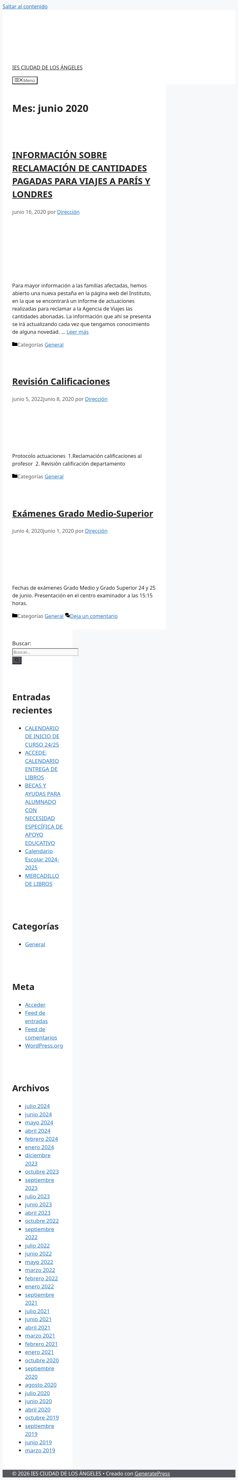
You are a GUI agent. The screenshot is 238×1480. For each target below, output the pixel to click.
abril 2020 (37, 1409)
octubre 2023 (42, 1171)
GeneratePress (152, 1473)
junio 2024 (38, 1114)
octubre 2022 (42, 1220)
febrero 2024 (41, 1138)
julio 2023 (37, 1196)
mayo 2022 (39, 1262)
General (54, 344)
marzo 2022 (40, 1270)
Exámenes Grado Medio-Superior (82, 513)
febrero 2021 (41, 1344)
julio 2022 (37, 1245)
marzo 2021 (40, 1335)
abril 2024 (37, 1130)
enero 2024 (39, 1147)
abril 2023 (37, 1212)
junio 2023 (38, 1204)
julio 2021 (37, 1311)
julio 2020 (37, 1393)
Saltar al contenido (25, 6)
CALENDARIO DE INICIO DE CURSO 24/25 (42, 736)
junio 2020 (38, 1401)
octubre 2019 (42, 1417)
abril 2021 (37, 1327)
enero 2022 (39, 1286)
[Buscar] (17, 660)
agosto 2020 (41, 1384)
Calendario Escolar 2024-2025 (42, 859)
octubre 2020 (42, 1360)
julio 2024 (37, 1106)
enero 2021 (39, 1352)
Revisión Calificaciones (61, 381)
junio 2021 (38, 1319)
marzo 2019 (40, 1450)
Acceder (35, 1004)
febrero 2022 (41, 1278)
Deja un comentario (94, 616)
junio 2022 (38, 1253)
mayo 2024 (39, 1122)
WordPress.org (44, 1045)
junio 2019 (38, 1442)
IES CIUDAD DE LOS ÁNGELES (47, 67)
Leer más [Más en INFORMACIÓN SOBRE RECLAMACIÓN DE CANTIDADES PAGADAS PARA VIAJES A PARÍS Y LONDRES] (77, 331)
